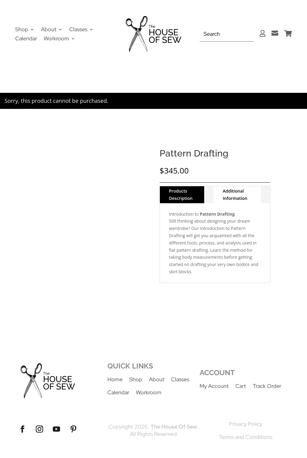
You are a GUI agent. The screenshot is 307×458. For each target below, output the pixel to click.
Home (115, 379)
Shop (21, 30)
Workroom (56, 39)
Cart (240, 385)
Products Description (181, 194)
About (48, 30)
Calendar (26, 39)
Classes (78, 30)
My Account (214, 385)
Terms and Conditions (245, 436)
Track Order (267, 385)
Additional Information (235, 194)
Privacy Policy (245, 423)
